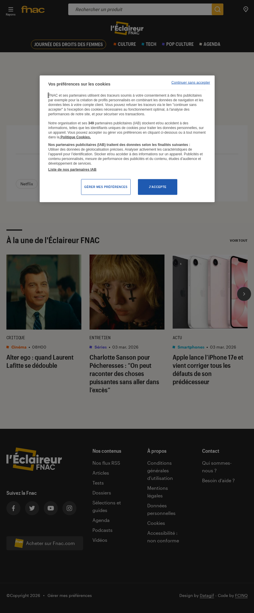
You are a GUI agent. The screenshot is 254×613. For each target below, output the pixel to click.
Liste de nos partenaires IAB (72, 170)
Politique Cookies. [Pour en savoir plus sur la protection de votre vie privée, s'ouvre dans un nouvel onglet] (75, 137)
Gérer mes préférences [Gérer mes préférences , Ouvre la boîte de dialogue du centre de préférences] (105, 187)
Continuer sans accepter (190, 83)
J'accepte (158, 187)
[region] (127, 139)
